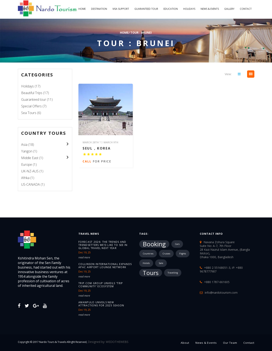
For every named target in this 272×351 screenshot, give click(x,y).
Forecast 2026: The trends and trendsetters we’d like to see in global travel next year (103, 245)
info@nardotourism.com (221, 293)
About (185, 343)
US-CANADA (30, 184)
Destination (99, 9)
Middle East (29, 158)
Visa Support (120, 9)
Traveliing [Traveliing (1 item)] (173, 272)
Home (82, 9)
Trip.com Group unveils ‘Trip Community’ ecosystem (100, 285)
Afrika (25, 178)
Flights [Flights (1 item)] (182, 253)
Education (170, 9)
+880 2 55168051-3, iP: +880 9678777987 (221, 269)
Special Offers (31, 106)
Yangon (26, 151)
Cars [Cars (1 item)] (177, 244)
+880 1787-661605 (216, 282)
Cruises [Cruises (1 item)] (166, 253)
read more (84, 257)
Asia (24, 144)
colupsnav (67, 143)
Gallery (229, 9)
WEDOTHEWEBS (117, 342)
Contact (246, 9)
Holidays (189, 9)
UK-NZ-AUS (30, 171)
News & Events (210, 9)
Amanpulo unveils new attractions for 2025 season (101, 304)
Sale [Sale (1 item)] (161, 263)
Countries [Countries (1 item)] (148, 253)
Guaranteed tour (146, 9)
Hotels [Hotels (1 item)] (146, 263)
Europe (26, 164)
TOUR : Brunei (141, 32)
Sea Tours (28, 112)
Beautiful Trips (31, 93)
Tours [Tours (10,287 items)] (151, 272)
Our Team (230, 343)
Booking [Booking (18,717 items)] (154, 244)
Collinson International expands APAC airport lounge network (105, 266)
